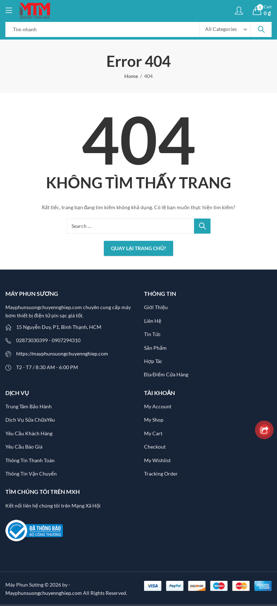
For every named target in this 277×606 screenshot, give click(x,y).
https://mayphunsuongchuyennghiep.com (62, 353)
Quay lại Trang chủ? (138, 248)
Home (131, 76)
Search (261, 29)
